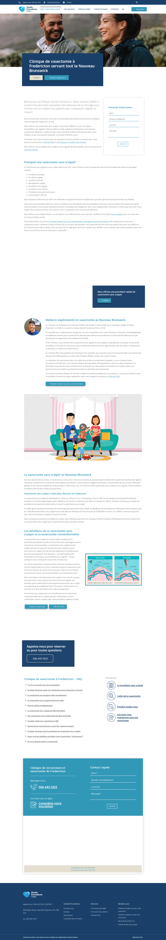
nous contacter (117, 214)
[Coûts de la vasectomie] (145, 696)
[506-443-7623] (33, 787)
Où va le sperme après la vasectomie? (42, 742)
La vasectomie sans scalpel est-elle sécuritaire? (46, 711)
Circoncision (70, 9)
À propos (115, 9)
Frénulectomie (84, 9)
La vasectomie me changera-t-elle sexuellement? (47, 695)
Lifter (141, 937)
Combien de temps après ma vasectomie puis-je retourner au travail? (55, 690)
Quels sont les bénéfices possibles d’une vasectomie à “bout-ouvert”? (55, 736)
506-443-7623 (48, 787)
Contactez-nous (101, 9)
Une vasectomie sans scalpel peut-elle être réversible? (49, 716)
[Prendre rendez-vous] (145, 706)
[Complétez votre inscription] (33, 804)
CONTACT (48, 904)
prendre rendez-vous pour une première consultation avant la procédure (79, 221)
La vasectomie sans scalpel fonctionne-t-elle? (45, 700)
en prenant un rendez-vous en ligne (71, 142)
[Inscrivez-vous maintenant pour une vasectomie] (145, 717)
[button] (136, 2)
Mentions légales (72, 937)
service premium (31, 149)
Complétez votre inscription (50, 804)
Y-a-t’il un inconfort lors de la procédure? (43, 685)
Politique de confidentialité (58, 937)
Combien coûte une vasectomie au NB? (43, 721)
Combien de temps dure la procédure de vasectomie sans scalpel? (54, 731)
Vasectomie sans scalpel (50, 9)
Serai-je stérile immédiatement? (40, 706)
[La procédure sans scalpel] (145, 685)
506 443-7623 (49, 142)
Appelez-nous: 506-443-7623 (33, 904)
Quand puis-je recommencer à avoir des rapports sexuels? (50, 726)
